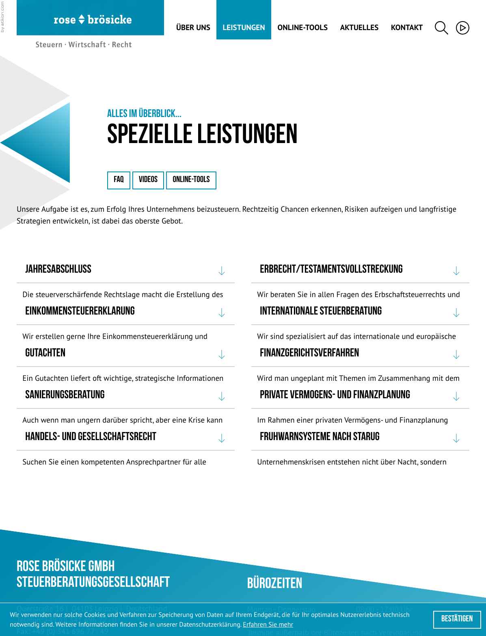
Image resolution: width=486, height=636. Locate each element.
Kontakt (407, 28)
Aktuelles (359, 28)
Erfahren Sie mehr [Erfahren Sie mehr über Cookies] (268, 625)
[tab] (126, 270)
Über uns (193, 28)
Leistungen (244, 28)
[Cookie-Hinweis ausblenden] (457, 620)
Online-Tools (303, 28)
